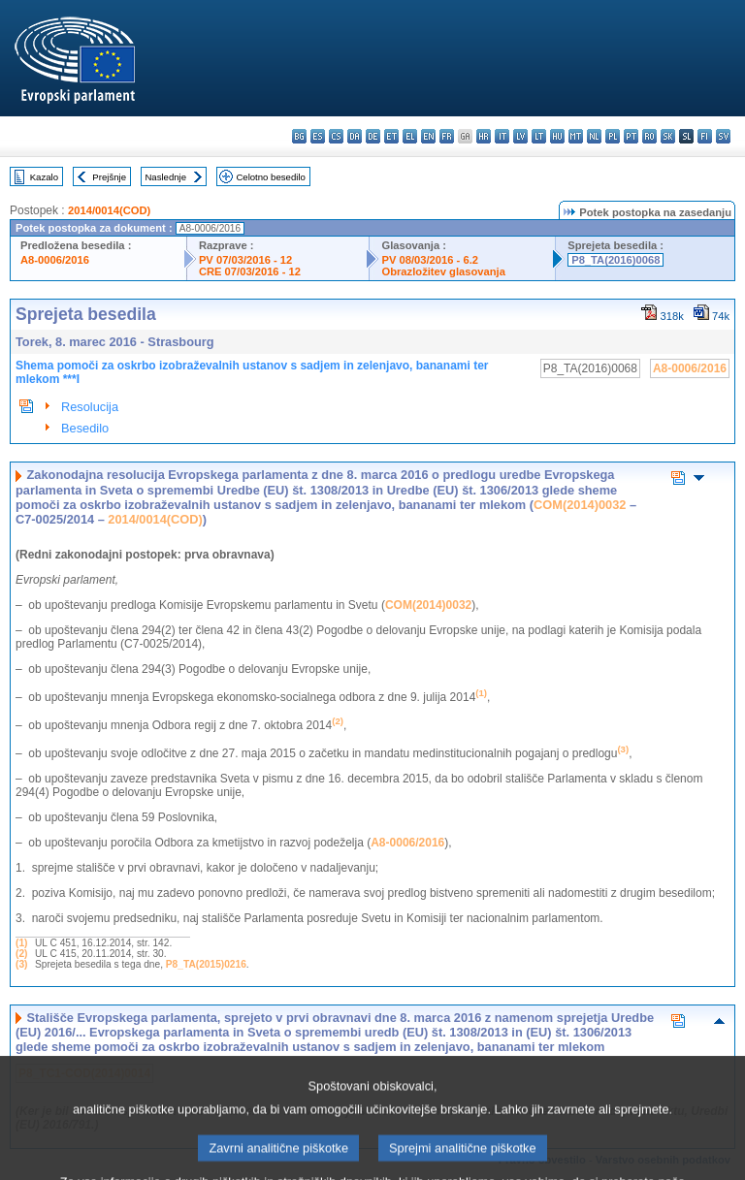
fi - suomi (704, 136)
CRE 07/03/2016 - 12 (250, 271)
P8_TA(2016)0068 (615, 260)
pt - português (631, 136)
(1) (21, 943)
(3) (21, 964)
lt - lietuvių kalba (539, 136)
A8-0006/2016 (54, 260)
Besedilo (85, 428)
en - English (428, 136)
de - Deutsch (373, 136)
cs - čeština (336, 136)
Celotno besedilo (270, 177)
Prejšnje (109, 177)
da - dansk (354, 136)
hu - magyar (557, 136)
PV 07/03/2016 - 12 (245, 260)
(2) (21, 953)
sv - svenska (723, 136)
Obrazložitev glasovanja (442, 271)
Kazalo (44, 177)
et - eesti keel (391, 136)
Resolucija (89, 406)
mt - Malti (575, 136)
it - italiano (502, 136)
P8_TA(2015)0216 (206, 964)
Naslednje (165, 177)
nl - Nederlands (594, 136)
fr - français (446, 136)
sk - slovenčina (668, 136)
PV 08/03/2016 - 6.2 (429, 260)
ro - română (649, 136)
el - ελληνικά (410, 136)
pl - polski (612, 136)
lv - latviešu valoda (520, 136)
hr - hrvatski (483, 136)
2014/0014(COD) (109, 210)
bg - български (299, 136)
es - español (317, 136)
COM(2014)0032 (580, 504)
